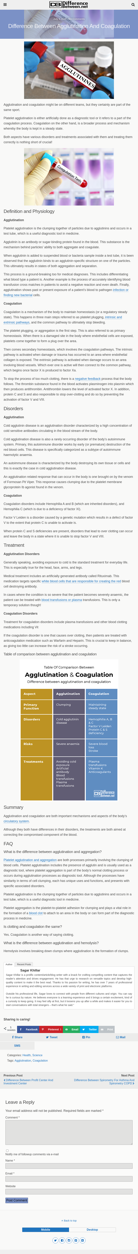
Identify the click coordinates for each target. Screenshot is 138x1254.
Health (26, 1055)
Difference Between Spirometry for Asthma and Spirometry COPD (104, 1082)
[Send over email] (71, 1029)
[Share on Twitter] (89, 1029)
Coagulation (40, 1060)
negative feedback (88, 379)
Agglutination (23, 1060)
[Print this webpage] (106, 1029)
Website (10, 1190)
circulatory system (16, 821)
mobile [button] (45, 1234)
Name (10, 1164)
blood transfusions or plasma (62, 600)
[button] (55, 1245)
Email (9, 1177)
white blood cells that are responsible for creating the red (81, 581)
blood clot (36, 913)
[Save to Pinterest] (51, 1029)
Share (18, 1037)
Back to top (70, 1224)
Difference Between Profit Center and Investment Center (28, 1082)
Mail (122, 1037)
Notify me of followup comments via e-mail (32, 1158)
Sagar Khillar (30, 970)
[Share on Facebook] (28, 1029)
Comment (12, 1117)
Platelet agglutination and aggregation (30, 860)
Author (9, 964)
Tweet (54, 1037)
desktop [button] (92, 1234)
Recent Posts (24, 964)
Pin (88, 1037)
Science (37, 1055)
